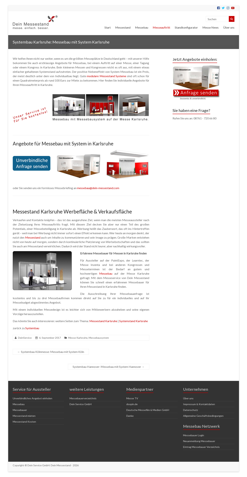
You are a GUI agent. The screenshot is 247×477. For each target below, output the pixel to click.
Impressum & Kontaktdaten (199, 404)
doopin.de (132, 404)
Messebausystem (99, 337)
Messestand (123, 27)
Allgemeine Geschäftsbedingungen (203, 415)
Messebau (141, 27)
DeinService (25, 337)
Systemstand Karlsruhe (133, 321)
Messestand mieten (24, 415)
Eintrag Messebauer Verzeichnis (201, 446)
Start (107, 27)
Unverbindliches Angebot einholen (32, 398)
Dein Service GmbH (81, 404)
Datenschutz (190, 409)
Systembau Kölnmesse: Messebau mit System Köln (50, 351)
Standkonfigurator (186, 27)
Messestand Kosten (24, 421)
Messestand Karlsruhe (103, 321)
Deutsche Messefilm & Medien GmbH (147, 409)
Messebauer (20, 409)
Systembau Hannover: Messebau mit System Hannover (109, 366)
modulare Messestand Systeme (106, 76)
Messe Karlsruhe (78, 337)
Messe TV (132, 398)
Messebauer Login (193, 435)
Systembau (32, 328)
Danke (130, 415)
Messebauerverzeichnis (83, 398)
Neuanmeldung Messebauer (199, 441)
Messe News (210, 27)
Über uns (228, 27)
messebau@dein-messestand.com (98, 188)
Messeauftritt (161, 27)
